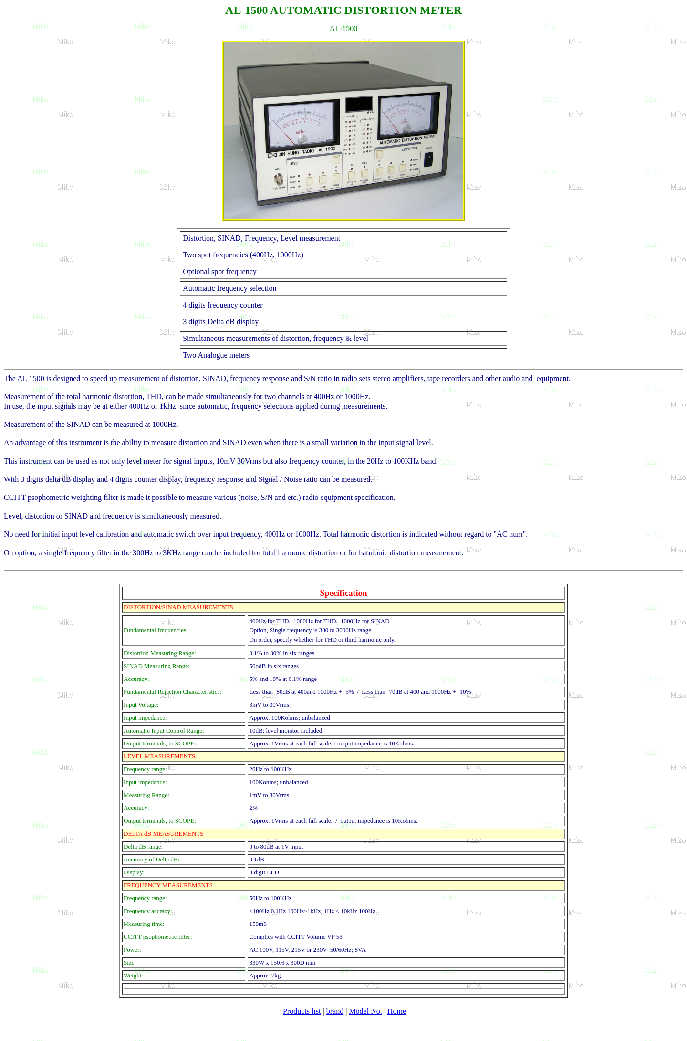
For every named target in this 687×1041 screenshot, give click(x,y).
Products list (302, 1011)
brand (335, 1011)
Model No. (365, 1011)
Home (396, 1011)
